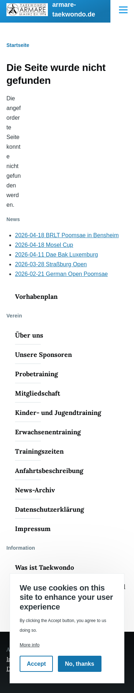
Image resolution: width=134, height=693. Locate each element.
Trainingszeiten (39, 451)
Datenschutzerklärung (49, 509)
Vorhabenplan (36, 296)
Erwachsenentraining (48, 432)
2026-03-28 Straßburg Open (51, 264)
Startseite (17, 45)
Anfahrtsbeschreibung (49, 471)
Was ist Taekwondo (44, 567)
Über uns (29, 335)
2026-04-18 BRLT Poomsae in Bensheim (67, 235)
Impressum (33, 529)
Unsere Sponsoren (43, 354)
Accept (36, 664)
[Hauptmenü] (123, 9)
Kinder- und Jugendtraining (58, 412)
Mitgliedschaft (37, 393)
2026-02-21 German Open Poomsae (61, 274)
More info (30, 644)
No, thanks (79, 664)
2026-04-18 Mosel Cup (44, 245)
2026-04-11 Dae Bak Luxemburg (56, 255)
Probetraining (36, 374)
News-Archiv (35, 490)
